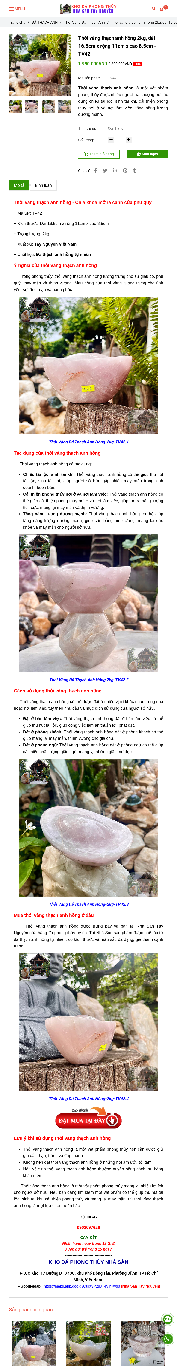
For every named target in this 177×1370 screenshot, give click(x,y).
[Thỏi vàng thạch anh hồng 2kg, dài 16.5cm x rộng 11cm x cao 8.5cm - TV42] (88, 9)
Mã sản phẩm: (90, 78)
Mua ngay (147, 154)
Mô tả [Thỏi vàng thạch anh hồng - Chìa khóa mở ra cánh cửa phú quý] (19, 185)
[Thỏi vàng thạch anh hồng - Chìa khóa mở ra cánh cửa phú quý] (163, 9)
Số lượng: (86, 140)
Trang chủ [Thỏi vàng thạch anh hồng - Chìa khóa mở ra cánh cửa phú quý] (17, 22)
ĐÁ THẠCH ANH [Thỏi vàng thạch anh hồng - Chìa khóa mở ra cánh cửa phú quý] (45, 22)
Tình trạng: (87, 128)
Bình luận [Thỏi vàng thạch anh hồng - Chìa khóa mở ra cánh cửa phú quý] (43, 185)
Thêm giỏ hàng (99, 154)
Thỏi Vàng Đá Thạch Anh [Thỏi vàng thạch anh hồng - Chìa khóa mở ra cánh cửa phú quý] (84, 22)
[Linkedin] (115, 170)
